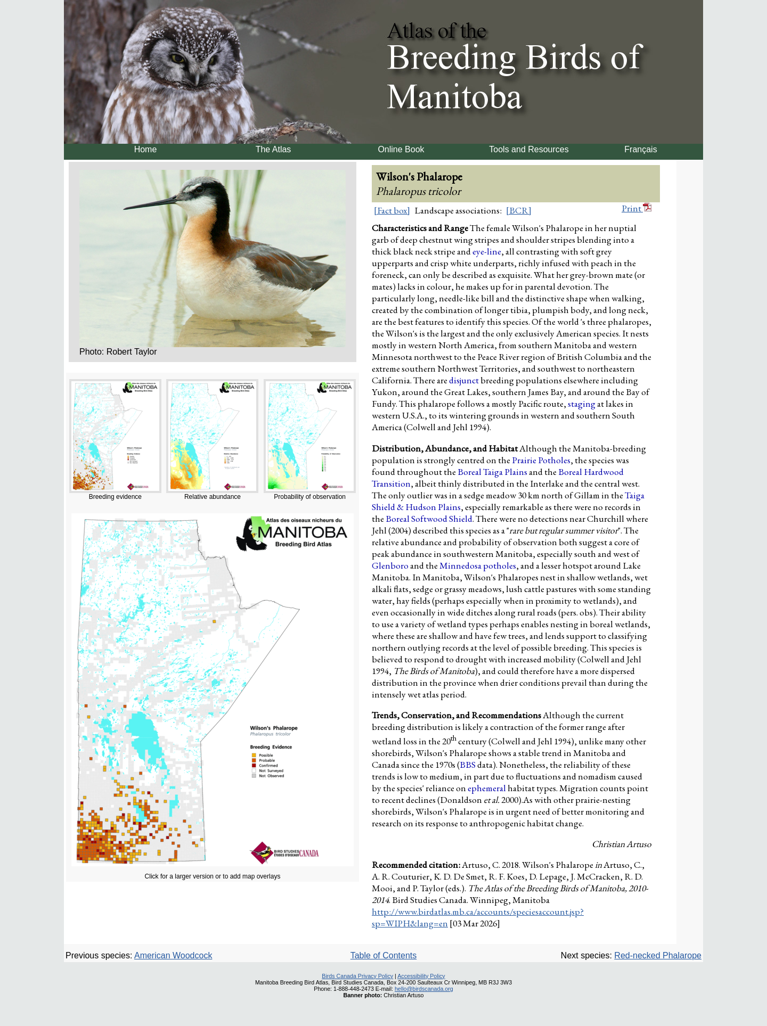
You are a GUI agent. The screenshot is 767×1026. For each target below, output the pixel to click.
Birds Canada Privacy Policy (357, 976)
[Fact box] (392, 210)
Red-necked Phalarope (657, 955)
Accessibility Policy (421, 976)
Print (636, 208)
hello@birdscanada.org (424, 989)
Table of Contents (383, 955)
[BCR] (519, 210)
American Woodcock (173, 955)
